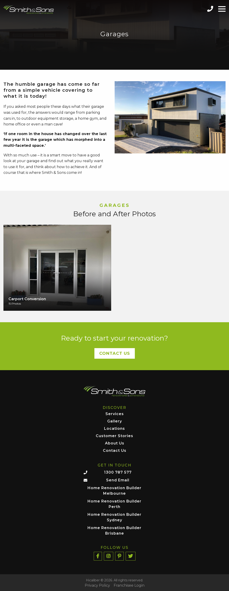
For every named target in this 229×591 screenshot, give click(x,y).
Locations (114, 429)
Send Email (117, 480)
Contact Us (114, 353)
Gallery (114, 421)
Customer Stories (114, 436)
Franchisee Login (129, 585)
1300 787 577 (118, 472)
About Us (114, 443)
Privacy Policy (97, 585)
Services (114, 414)
